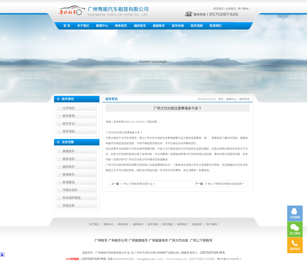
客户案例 (243, 8)
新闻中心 (102, 25)
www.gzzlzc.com (146, 258)
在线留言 (231, 8)
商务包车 (69, 159)
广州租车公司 (118, 240)
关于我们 (83, 25)
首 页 (66, 25)
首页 (220, 99)
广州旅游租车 (138, 240)
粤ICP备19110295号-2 (229, 258)
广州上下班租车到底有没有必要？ (224, 183)
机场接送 (69, 182)
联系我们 (219, 8)
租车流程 (197, 25)
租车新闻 (69, 115)
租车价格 (178, 25)
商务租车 (121, 25)
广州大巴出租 (178, 240)
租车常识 (69, 123)
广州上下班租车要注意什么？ (138, 183)
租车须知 (69, 131)
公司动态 (69, 108)
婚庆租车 (140, 25)
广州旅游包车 (158, 240)
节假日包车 (70, 190)
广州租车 (101, 240)
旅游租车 (159, 25)
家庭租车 (69, 151)
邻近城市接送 (72, 197)
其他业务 (69, 205)
